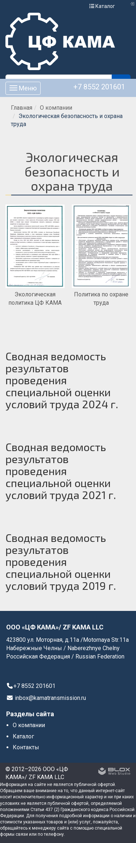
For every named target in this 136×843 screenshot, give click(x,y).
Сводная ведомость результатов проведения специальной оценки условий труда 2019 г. (60, 561)
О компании (56, 107)
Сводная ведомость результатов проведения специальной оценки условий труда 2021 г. (60, 470)
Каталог (102, 6)
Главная (21, 107)
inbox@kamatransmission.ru (46, 697)
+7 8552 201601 (99, 86)
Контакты (26, 747)
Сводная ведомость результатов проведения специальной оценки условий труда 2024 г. (61, 379)
